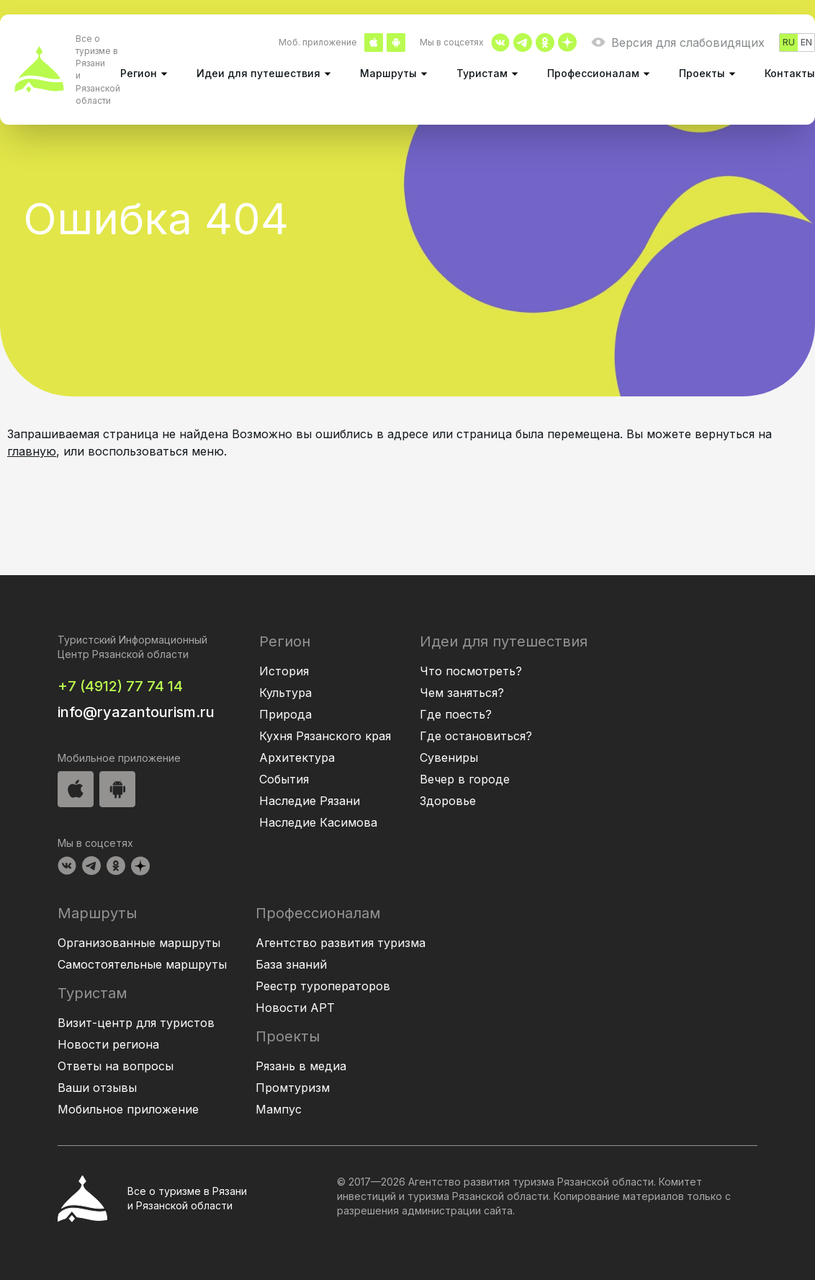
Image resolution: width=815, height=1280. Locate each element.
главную (31, 451)
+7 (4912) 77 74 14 (120, 686)
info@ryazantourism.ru (136, 712)
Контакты (790, 73)
